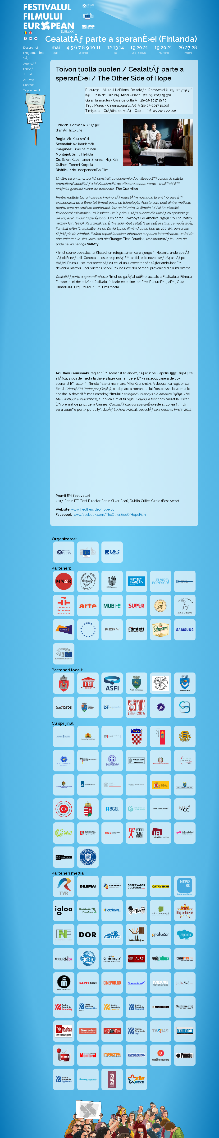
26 (181, 47)
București (83, 53)
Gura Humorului (139, 53)
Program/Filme (33, 53)
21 (145, 47)
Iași (115, 53)
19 (132, 47)
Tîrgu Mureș (163, 53)
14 (121, 47)
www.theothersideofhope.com (94, 509)
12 (109, 47)
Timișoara (188, 53)
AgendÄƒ (29, 63)
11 (98, 47)
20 (139, 47)
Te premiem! (31, 90)
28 (194, 47)
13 (115, 47)
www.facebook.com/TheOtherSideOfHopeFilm (109, 514)
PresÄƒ (28, 69)
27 (187, 47)
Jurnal (27, 74)
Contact (28, 85)
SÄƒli (27, 58)
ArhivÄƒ (29, 79)
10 (92, 47)
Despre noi (30, 47)
